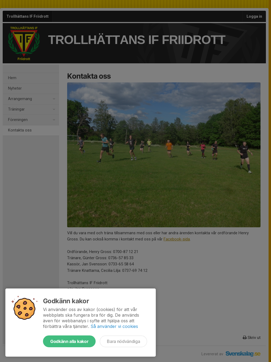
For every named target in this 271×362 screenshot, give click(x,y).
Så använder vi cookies (114, 326)
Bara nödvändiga (123, 341)
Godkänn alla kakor (69, 341)
